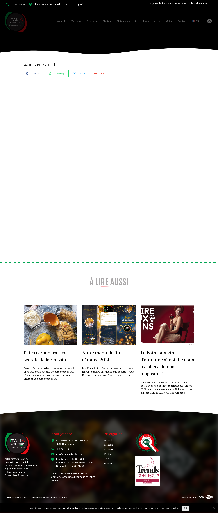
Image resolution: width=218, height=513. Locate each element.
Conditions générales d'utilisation (49, 497)
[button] (34, 73)
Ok (185, 508)
